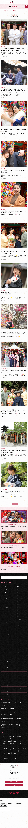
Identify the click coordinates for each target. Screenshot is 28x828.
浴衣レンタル (19, 736)
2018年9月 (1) (4, 667)
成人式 (20, 741)
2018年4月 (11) (17, 673)
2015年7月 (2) (4, 694)
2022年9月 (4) (17, 607)
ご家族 (18, 748)
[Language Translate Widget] (10, 1)
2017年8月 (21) (17, 685)
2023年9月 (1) (4, 601)
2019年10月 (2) (4, 649)
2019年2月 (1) (4, 661)
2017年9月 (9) (4, 685)
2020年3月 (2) (17, 640)
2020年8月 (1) (4, 637)
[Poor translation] (5, 805)
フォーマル (19, 738)
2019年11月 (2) (17, 646)
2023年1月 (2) (17, 604)
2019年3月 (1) (17, 658)
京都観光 (4, 741)
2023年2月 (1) (4, 604)
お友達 (13, 748)
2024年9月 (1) (17, 589)
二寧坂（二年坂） (6, 755)
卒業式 (4, 743)
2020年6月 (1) (17, 637)
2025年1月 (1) (17, 586)
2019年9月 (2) (17, 649)
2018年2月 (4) (17, 676)
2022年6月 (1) (4, 613)
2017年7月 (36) (4, 688)
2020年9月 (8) (17, 634)
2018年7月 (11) (4, 670)
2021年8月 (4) (4, 625)
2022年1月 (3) (4, 619)
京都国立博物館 (5, 758)
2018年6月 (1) (17, 670)
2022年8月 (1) (4, 610)
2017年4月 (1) (17, 688)
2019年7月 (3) (17, 652)
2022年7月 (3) (17, 610)
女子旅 (9, 741)
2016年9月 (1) (4, 691)
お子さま (23, 748)
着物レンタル (11, 736)
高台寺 (4, 753)
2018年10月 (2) (18, 664)
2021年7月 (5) (17, 625)
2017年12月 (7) (17, 679)
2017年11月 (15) (4, 682)
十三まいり (19, 743)
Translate (9, 2)
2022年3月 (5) (4, 616)
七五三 (4, 746)
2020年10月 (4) (5, 634)
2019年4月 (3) (4, 658)
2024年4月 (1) (17, 592)
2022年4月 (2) (17, 613)
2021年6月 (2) (4, 628)
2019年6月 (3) (4, 655)
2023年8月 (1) (17, 601)
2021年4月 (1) (17, 628)
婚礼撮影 (15, 741)
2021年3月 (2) (4, 631)
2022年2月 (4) (17, 616)
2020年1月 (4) (17, 643)
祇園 (17, 755)
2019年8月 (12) (4, 652)
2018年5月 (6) (4, 673)
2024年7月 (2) (4, 592)
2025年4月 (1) (4, 586)
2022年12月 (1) (4, 607)
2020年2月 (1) (4, 643)
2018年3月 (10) (4, 676)
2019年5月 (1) (17, 655)
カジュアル (13, 738)
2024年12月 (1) (4, 589)
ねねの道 (9, 753)
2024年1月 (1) (17, 595)
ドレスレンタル (5, 738)
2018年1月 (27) (4, 679)
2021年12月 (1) (17, 619)
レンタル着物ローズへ (14, 785)
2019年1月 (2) (17, 661)
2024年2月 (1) (4, 595)
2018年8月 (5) (17, 667)
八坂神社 (15, 753)
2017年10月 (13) (18, 682)
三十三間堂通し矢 (10, 743)
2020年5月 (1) (4, 640)
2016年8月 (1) (17, 691)
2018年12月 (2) (4, 664)
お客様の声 (5, 736)
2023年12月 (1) (4, 598)
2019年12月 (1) (4, 646)
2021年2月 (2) (17, 631)
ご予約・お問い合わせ (14, 781)
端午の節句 (9, 746)
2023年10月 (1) (18, 598)
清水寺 (13, 755)
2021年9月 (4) (17, 622)
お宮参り (15, 746)
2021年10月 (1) (4, 622)
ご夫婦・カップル (6, 748)
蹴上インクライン (14, 758)
